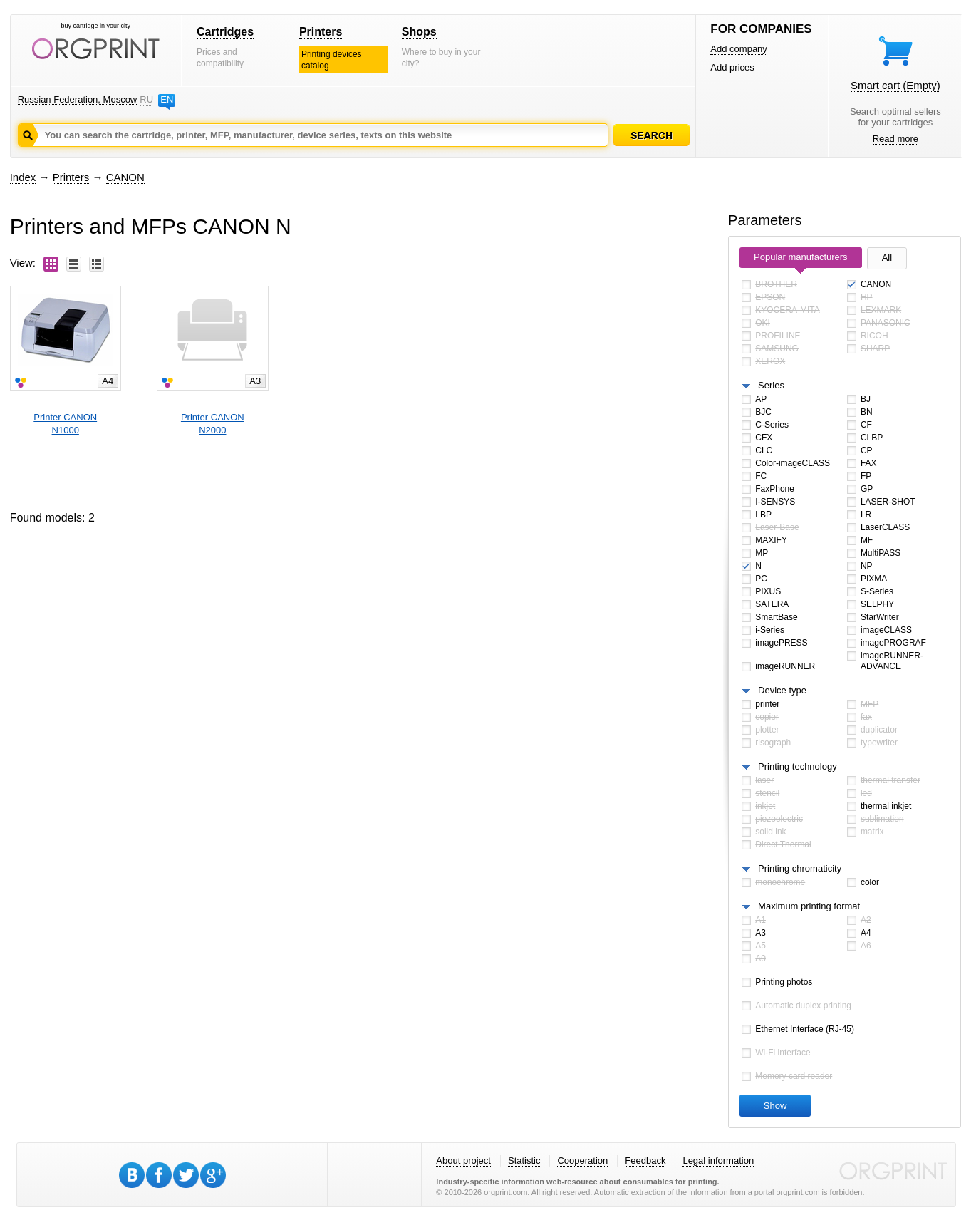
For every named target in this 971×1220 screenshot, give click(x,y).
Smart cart (895, 85)
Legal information (718, 1160)
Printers (320, 32)
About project (463, 1160)
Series (771, 385)
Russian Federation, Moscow (77, 99)
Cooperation (582, 1160)
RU (146, 99)
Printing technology (797, 766)
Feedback (645, 1160)
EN (166, 99)
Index (23, 177)
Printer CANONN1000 (65, 423)
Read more (895, 138)
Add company (738, 48)
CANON (125, 177)
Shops (419, 32)
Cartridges (225, 32)
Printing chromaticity (799, 868)
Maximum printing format (809, 906)
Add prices (732, 67)
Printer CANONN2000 (212, 423)
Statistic (524, 1160)
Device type (782, 690)
